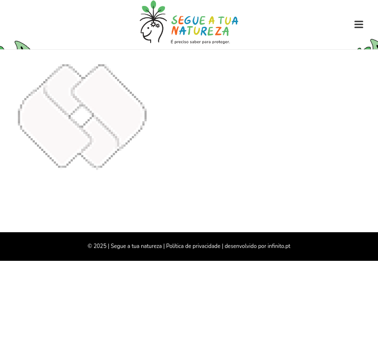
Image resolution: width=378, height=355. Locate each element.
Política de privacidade (193, 246)
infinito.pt (279, 246)
